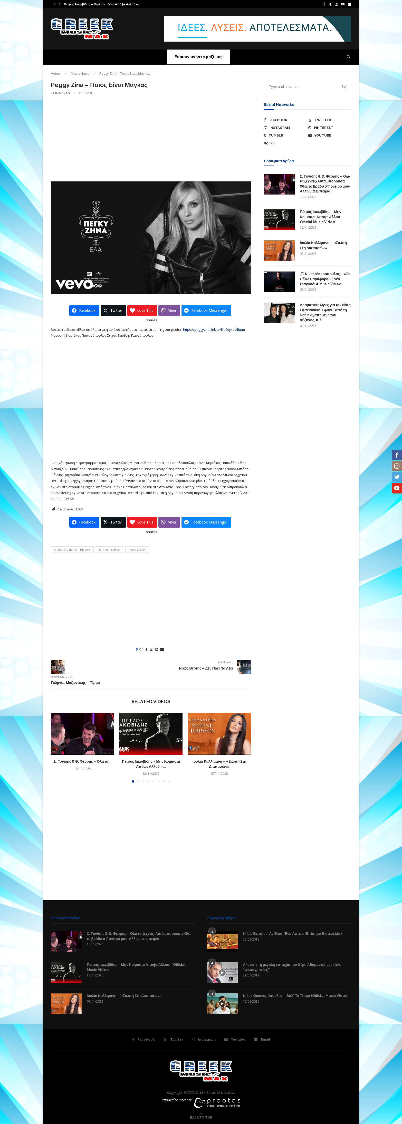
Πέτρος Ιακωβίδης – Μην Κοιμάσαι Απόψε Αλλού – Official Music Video (321, 217)
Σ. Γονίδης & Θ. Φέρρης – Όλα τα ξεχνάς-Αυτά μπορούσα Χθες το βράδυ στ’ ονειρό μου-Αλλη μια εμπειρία (325, 183)
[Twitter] (330, 4)
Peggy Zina (137, 549)
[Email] (349, 4)
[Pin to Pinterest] (156, 649)
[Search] (348, 57)
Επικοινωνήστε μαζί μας (199, 56)
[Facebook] (324, 4)
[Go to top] (201, 1117)
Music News (80, 73)
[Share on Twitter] (151, 649)
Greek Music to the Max (72, 549)
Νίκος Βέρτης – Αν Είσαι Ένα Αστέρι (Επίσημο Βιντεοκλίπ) (292, 934)
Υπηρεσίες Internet (177, 1100)
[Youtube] (342, 4)
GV (68, 93)
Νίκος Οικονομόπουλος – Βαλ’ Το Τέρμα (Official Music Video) (295, 996)
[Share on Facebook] (146, 649)
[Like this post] (140, 649)
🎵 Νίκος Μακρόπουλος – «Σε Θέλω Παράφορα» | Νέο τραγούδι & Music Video (325, 279)
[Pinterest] (329, 127)
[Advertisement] (151, 138)
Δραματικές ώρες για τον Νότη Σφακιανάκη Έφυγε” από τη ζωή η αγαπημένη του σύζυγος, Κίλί (325, 312)
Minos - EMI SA (109, 549)
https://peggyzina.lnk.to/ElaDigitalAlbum (214, 329)
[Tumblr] (285, 135)
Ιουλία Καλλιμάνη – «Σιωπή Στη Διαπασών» (323, 245)
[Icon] (222, 972)
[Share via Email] (162, 649)
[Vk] (285, 143)
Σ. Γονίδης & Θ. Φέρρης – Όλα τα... (82, 761)
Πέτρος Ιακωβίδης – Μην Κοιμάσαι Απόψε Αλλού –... (102, 4)
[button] (55, 4)
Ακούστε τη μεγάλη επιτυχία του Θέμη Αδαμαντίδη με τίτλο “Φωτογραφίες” (292, 967)
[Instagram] (336, 4)
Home (55, 73)
